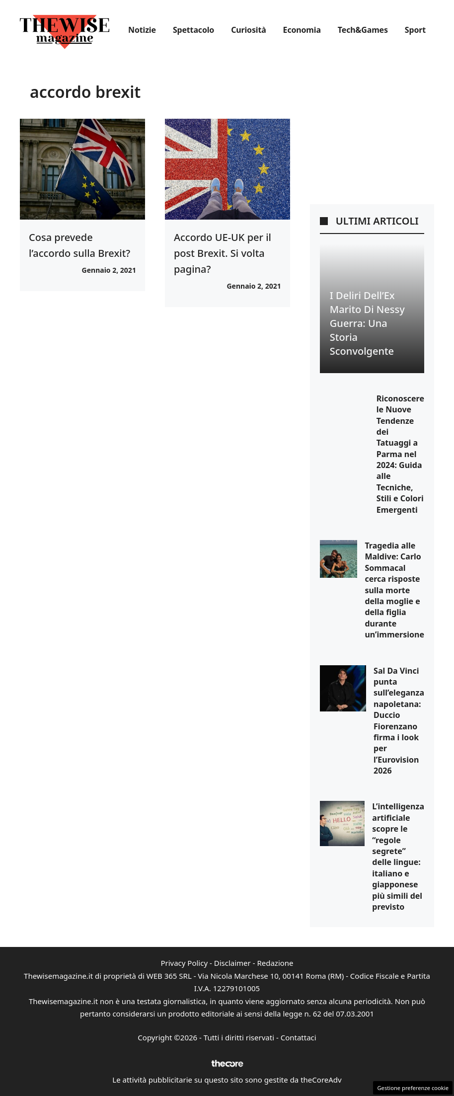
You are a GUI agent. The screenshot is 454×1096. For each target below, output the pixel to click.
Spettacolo (193, 29)
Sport (415, 29)
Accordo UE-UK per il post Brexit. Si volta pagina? (222, 253)
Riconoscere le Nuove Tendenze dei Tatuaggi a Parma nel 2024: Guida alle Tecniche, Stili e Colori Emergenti (400, 454)
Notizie (142, 29)
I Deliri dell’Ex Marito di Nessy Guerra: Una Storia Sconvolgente (367, 323)
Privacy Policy (184, 963)
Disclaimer (232, 963)
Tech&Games (363, 29)
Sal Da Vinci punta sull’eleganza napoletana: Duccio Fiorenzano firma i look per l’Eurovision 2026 (399, 721)
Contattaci (298, 1037)
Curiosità (248, 29)
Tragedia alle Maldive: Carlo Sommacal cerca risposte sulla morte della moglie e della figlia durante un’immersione (394, 590)
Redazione (275, 963)
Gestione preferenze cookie (413, 1088)
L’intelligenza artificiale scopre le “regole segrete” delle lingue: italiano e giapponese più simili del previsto (398, 856)
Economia (302, 29)
